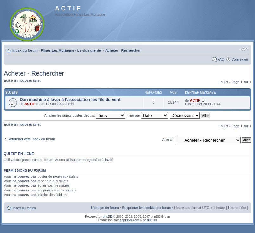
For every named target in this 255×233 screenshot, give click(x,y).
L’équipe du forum (105, 208)
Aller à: (167, 140)
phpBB (107, 216)
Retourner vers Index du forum (31, 139)
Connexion (239, 59)
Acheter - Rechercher (123, 50)
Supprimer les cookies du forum (146, 208)
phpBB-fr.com (129, 220)
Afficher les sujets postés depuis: (84, 115)
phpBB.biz (150, 220)
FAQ (220, 59)
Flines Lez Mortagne (57, 50)
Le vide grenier (89, 50)
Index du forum (24, 50)
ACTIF (29, 104)
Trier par (147, 115)
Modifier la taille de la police (243, 49)
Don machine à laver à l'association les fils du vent (70, 99)
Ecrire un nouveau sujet (22, 80)
